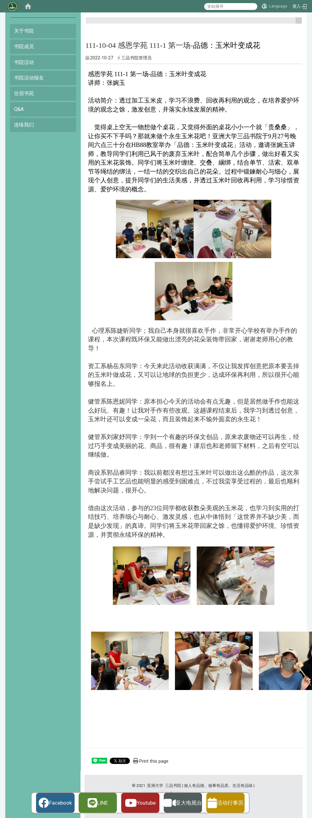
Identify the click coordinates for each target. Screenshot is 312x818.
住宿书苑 (24, 93)
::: (296, 23)
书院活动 (24, 62)
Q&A (19, 109)
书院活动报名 (29, 78)
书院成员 (24, 46)
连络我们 (24, 125)
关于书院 (24, 31)
